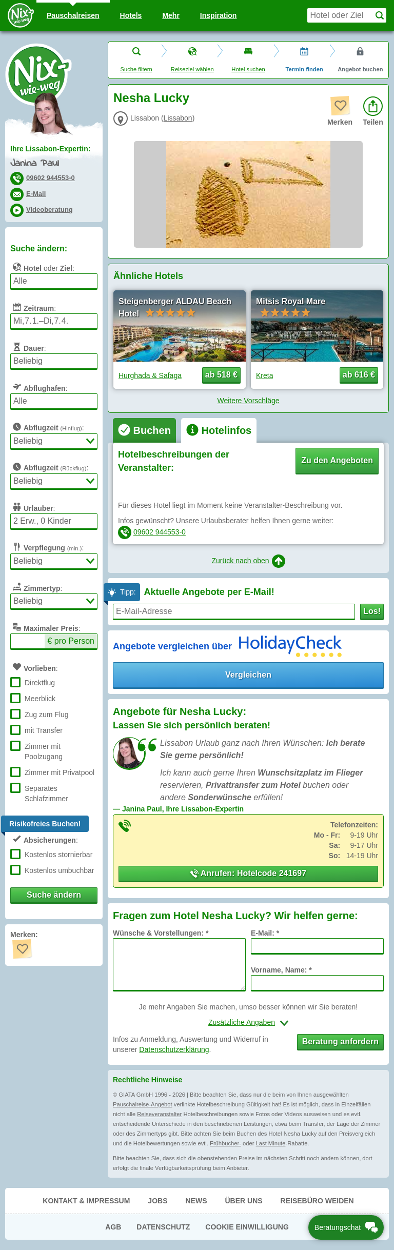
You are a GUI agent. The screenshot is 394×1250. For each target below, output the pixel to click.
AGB (113, 1227)
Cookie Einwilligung (247, 1227)
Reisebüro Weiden (317, 1201)
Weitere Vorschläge (248, 400)
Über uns (243, 1201)
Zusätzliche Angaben (241, 1022)
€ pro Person (70, 641)
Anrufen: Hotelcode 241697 (248, 873)
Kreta (264, 375)
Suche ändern (54, 894)
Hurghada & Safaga (150, 375)
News (196, 1201)
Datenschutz (163, 1227)
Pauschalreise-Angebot (142, 1104)
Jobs (157, 1201)
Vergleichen (248, 674)
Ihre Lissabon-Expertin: (50, 149)
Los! (372, 611)
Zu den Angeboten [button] (337, 460)
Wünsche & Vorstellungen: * (160, 933)
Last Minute (271, 1143)
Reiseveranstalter (159, 1114)
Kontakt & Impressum (86, 1201)
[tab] (144, 430)
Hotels (131, 15)
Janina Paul (34, 163)
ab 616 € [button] (359, 374)
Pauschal (73, 15)
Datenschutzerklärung (174, 1049)
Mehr (170, 15)
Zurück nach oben (248, 561)
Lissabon (178, 118)
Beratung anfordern (340, 1041)
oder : (42, 266)
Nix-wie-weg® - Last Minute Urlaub (38, 74)
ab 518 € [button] (221, 374)
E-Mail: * (265, 933)
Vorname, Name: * (281, 970)
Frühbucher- (225, 1143)
